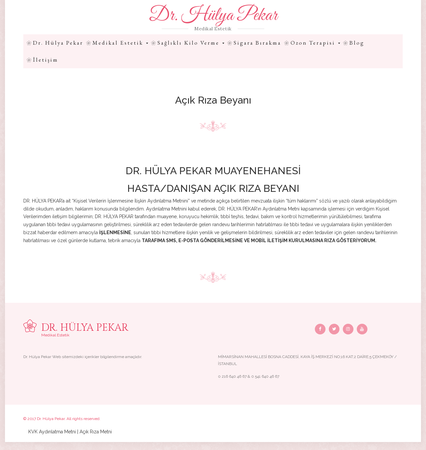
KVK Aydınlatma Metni (52, 431)
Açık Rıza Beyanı (213, 100)
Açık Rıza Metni (96, 431)
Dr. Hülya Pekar (213, 16)
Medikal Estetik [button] (120, 42)
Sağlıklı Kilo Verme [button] (190, 42)
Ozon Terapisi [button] (315, 42)
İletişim (45, 59)
